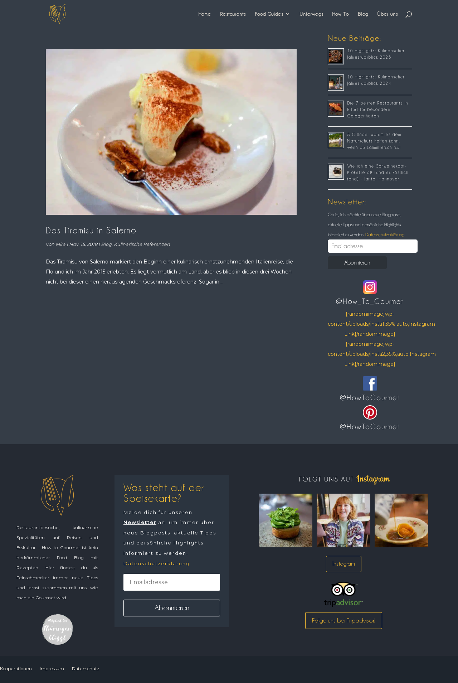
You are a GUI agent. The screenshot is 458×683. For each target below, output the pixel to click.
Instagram (343, 564)
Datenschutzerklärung (384, 234)
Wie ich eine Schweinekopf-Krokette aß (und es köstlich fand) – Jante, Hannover (378, 172)
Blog (363, 13)
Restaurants (233, 13)
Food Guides (269, 13)
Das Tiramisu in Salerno (91, 230)
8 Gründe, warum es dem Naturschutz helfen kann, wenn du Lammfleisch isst (374, 141)
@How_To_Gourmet (370, 301)
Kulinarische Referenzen (142, 244)
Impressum (52, 668)
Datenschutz (85, 668)
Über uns (387, 13)
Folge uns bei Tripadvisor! (343, 620)
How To (340, 13)
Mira (60, 244)
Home (205, 13)
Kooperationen (16, 668)
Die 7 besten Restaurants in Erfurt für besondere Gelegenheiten (377, 109)
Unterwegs (311, 13)
